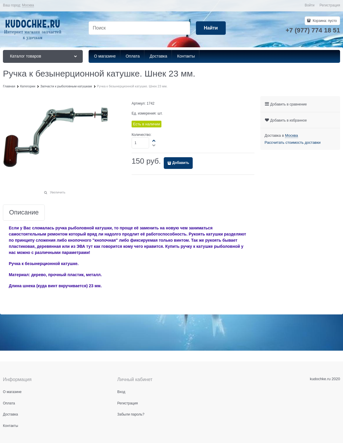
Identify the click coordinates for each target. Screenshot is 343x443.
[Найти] (211, 28)
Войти (310, 5)
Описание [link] (24, 212)
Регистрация (330, 5)
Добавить (180, 163)
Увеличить (57, 192)
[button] (154, 140)
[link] (28, 5)
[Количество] (140, 142)
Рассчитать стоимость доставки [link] (292, 142)
